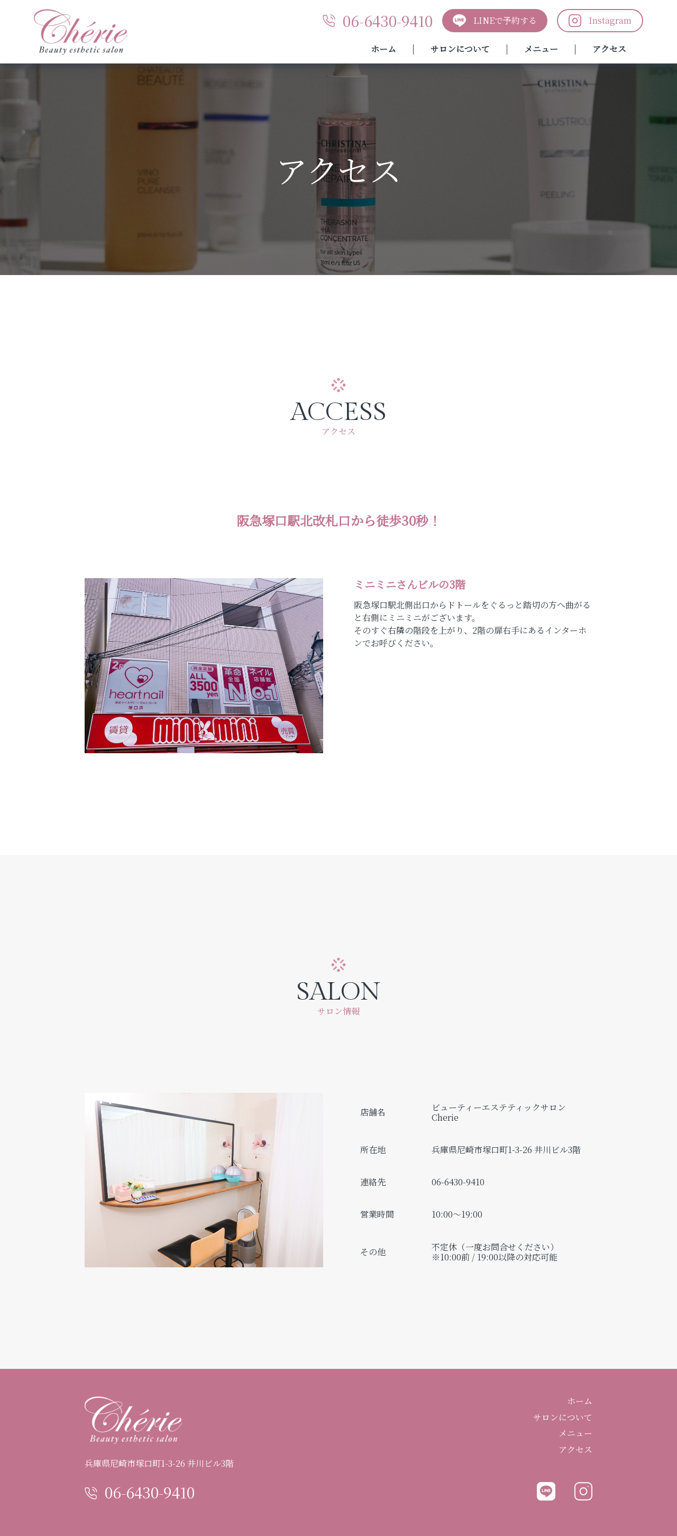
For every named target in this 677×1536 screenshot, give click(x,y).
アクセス (609, 49)
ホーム (383, 49)
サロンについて (460, 49)
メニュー (541, 49)
